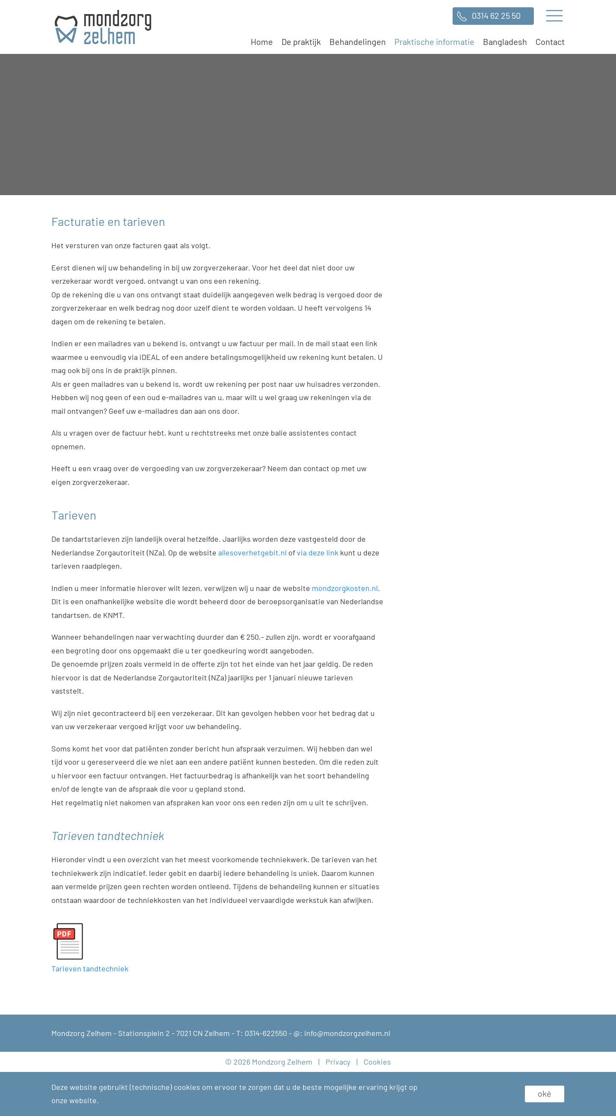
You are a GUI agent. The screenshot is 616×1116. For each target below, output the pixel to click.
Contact (550, 41)
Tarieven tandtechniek (89, 968)
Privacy (338, 1061)
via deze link (317, 552)
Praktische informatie (434, 41)
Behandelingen (357, 41)
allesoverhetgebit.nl (252, 552)
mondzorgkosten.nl (345, 588)
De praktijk (301, 41)
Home (262, 41)
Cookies (377, 1061)
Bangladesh (505, 41)
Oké (544, 1093)
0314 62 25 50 (496, 15)
